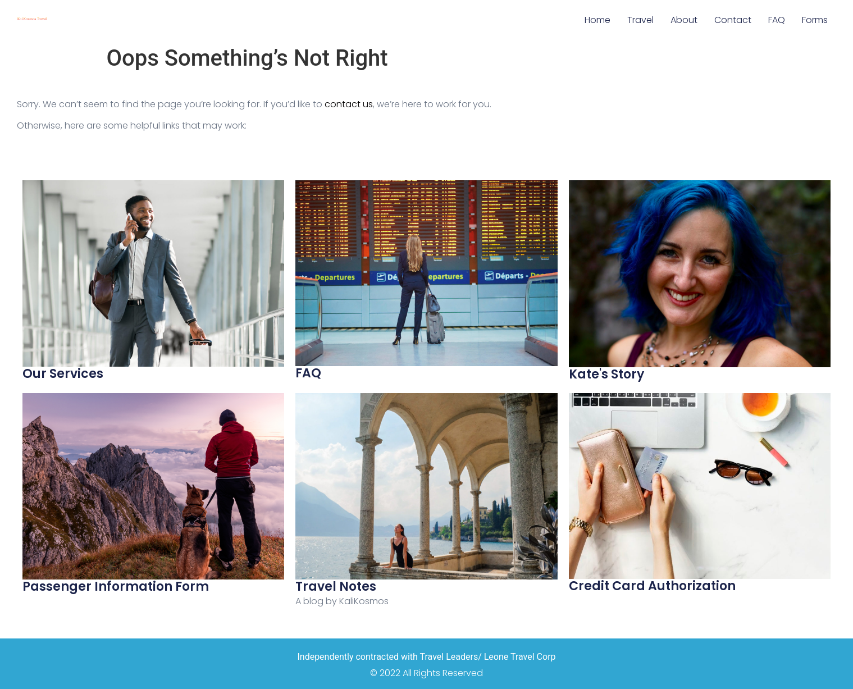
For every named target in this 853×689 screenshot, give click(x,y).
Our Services (62, 373)
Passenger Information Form (115, 586)
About (683, 19)
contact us (349, 104)
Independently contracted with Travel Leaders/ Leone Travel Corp (426, 656)
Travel (640, 19)
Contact (732, 19)
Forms (815, 19)
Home (597, 19)
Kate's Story (606, 374)
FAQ (776, 19)
